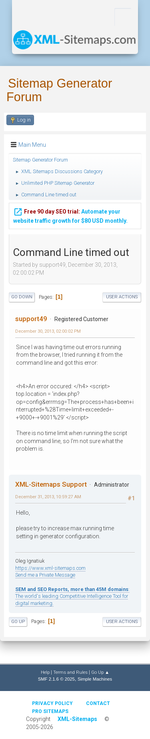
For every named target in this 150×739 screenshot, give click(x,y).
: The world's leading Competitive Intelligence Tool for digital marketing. (72, 596)
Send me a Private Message (45, 575)
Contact (98, 703)
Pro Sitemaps (50, 711)
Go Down (21, 297)
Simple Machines (95, 679)
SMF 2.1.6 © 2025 (56, 679)
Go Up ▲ (100, 672)
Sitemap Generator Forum (59, 90)
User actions (122, 297)
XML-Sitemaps (77, 719)
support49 (31, 319)
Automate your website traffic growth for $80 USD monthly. (70, 214)
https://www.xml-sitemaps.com (50, 568)
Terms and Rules (70, 672)
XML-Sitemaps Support (51, 484)
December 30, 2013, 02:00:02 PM (48, 331)
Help (45, 672)
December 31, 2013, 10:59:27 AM (48, 496)
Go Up (18, 621)
